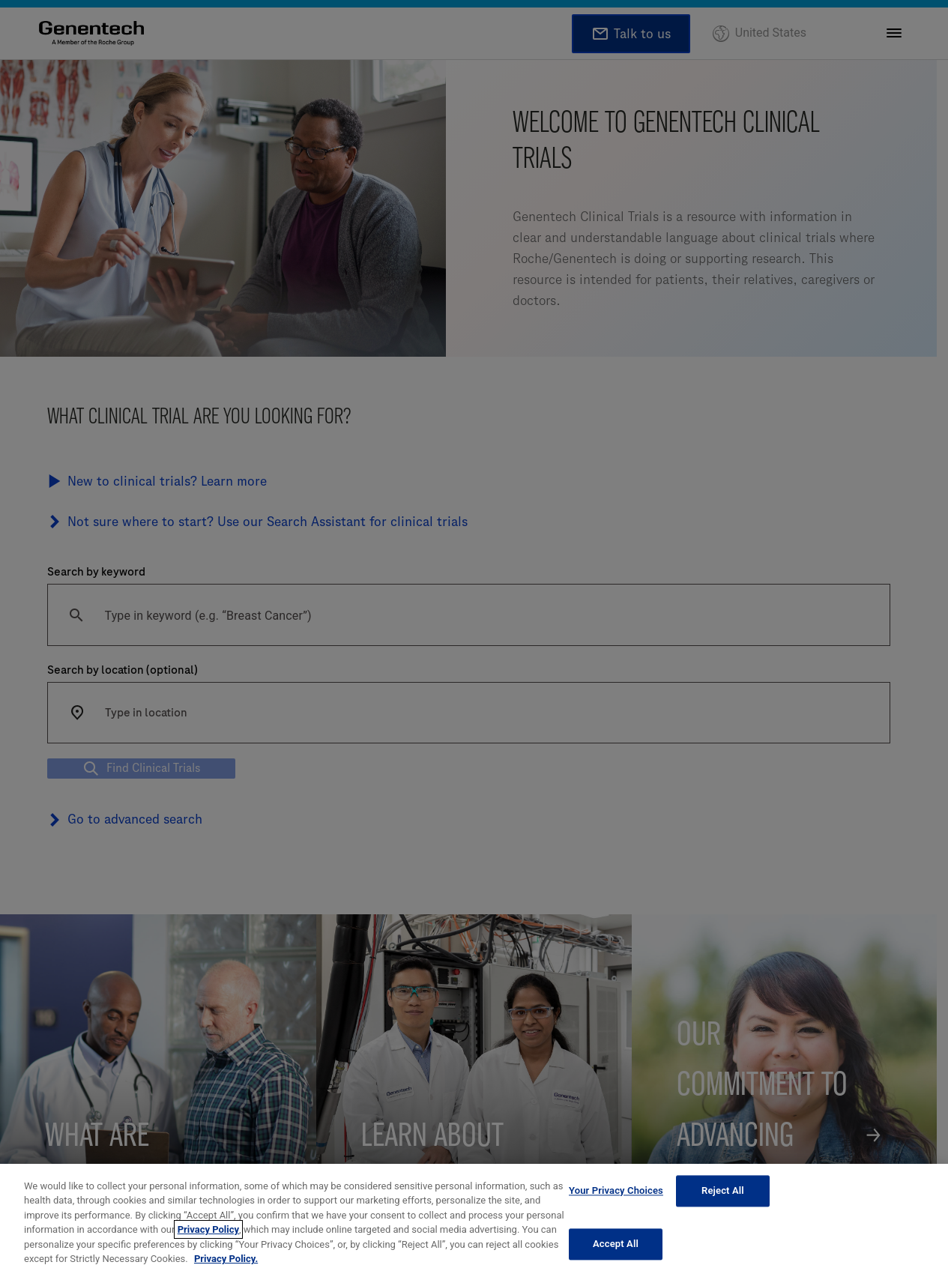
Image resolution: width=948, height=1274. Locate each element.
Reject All (722, 1191)
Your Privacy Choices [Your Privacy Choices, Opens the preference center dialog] (616, 1191)
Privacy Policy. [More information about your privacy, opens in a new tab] (226, 1258)
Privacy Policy (208, 1229)
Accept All (615, 1243)
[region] (474, 1219)
